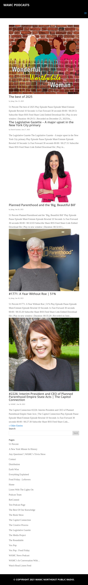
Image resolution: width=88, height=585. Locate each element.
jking (12, 101)
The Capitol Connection (20, 520)
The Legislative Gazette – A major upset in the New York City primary (41, 123)
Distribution (14, 464)
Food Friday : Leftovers (20, 479)
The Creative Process (18, 525)
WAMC (13, 404)
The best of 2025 (20, 97)
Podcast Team (15, 494)
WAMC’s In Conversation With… (24, 560)
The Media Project (17, 535)
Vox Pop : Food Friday (19, 550)
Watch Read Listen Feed (20, 565)
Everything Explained (19, 474)
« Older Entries (16, 425)
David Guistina (16, 129)
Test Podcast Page (17, 505)
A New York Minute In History (23, 449)
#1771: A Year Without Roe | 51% (32, 294)
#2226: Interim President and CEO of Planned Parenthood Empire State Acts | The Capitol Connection (41, 397)
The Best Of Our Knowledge (22, 510)
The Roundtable (16, 540)
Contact (12, 459)
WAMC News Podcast (19, 555)
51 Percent (14, 444)
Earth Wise (14, 469)
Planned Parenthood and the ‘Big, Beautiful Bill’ (42, 205)
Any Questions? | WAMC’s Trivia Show (27, 454)
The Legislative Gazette (20, 530)
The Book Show (16, 515)
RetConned (14, 499)
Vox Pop (13, 545)
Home (11, 484)
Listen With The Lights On (21, 489)
